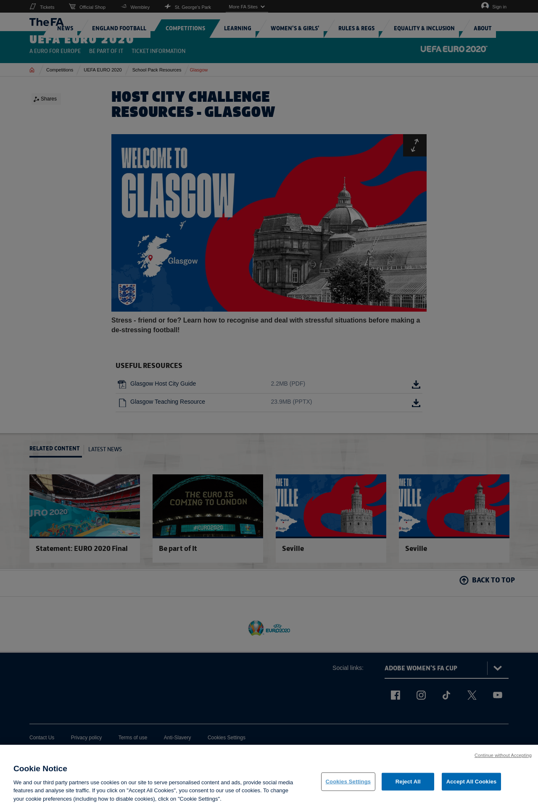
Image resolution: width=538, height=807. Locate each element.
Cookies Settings (348, 787)
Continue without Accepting (503, 760)
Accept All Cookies (471, 787)
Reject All (408, 787)
